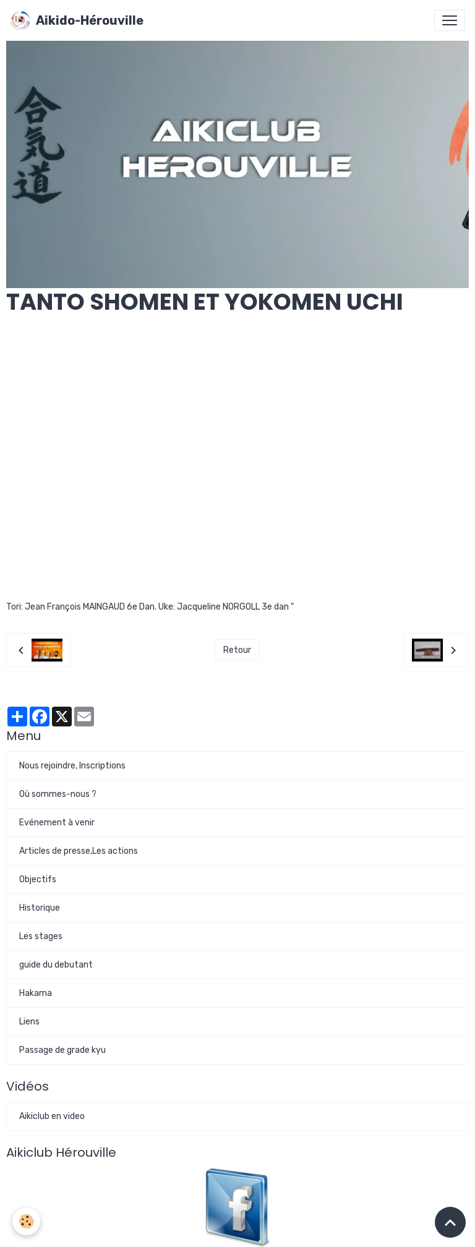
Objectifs (37, 879)
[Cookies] (26, 1221)
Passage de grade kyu (62, 1050)
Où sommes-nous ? (57, 794)
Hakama (35, 993)
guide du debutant (56, 965)
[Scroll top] (450, 1222)
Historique (39, 908)
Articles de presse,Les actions (78, 851)
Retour (237, 650)
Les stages (40, 936)
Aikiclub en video (52, 1116)
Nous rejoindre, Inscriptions (72, 765)
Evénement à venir (57, 822)
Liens (29, 1021)
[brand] (76, 20)
